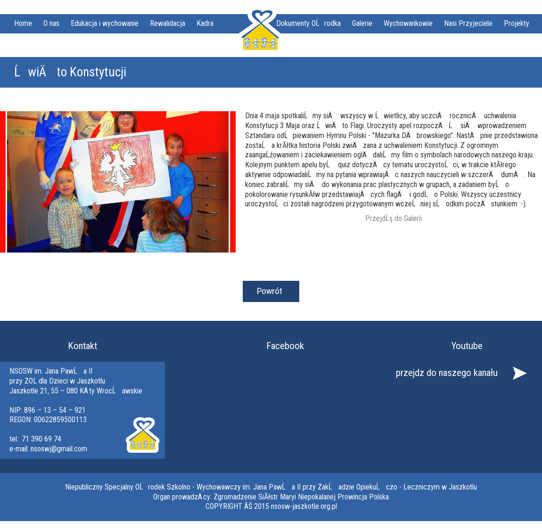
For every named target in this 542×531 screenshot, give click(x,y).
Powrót (269, 291)
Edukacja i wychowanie (105, 23)
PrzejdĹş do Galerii (393, 218)
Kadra (205, 23)
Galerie (362, 23)
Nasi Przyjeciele (468, 23)
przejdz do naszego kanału (447, 372)
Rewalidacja (167, 23)
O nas (51, 23)
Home (23, 23)
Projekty (516, 23)
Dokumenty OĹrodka (308, 23)
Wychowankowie (408, 23)
